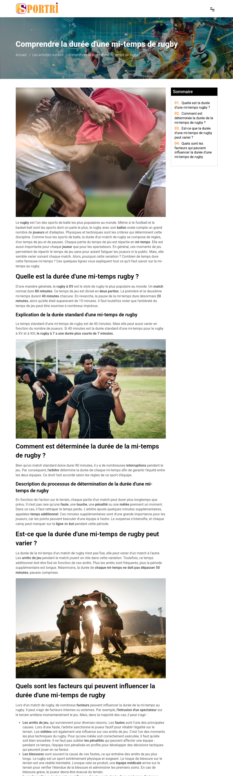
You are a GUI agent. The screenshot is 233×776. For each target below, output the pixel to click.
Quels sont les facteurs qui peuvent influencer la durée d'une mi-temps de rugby (193, 150)
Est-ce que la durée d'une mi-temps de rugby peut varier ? (193, 133)
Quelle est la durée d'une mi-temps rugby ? (192, 105)
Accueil (21, 55)
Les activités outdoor (48, 55)
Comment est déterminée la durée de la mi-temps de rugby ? (194, 118)
